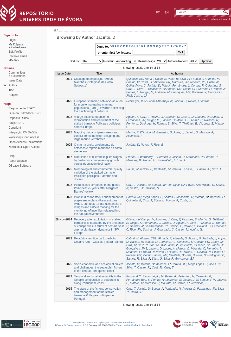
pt (158, 12)
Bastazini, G (164, 132)
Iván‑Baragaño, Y (156, 226)
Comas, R (197, 85)
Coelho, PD (201, 241)
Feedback (147, 325)
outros (205, 101)
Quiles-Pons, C (136, 85)
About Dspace (18, 160)
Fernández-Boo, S (138, 279)
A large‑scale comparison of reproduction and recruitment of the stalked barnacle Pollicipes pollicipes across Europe (97, 122)
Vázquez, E (206, 123)
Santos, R (132, 258)
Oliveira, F (204, 89)
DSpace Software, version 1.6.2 (71, 325)
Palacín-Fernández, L (175, 85)
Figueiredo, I (187, 245)
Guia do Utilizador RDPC (25, 113)
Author (13, 85)
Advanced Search (221, 19)
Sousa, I (197, 79)
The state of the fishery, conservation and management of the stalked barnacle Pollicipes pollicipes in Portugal (97, 293)
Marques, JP (180, 82)
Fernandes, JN (135, 120)
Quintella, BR (134, 79)
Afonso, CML (148, 238)
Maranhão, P (194, 157)
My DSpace (16, 44)
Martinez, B (133, 160)
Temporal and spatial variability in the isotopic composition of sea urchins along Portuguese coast (97, 280)
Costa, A (212, 82)
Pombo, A (172, 200)
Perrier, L (132, 123)
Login (12, 40)
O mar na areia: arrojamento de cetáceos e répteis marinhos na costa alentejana (98, 148)
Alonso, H (194, 238)
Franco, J (132, 157)
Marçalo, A (206, 132)
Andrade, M (162, 92)
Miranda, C (198, 248)
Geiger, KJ (153, 120)
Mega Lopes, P (152, 197)
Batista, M (136, 241)
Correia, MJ (133, 197)
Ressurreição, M (152, 276)
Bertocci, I (163, 157)
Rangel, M (146, 92)
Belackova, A (156, 89)
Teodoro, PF (197, 82)
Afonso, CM (174, 89)
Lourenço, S (173, 279)
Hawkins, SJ (152, 188)
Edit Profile (16, 51)
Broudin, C (172, 117)
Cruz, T (130, 89)
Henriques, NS (180, 92)
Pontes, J (219, 89)
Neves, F (194, 101)
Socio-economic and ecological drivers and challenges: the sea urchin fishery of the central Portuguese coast (98, 267)
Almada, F (164, 238)
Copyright (15, 127)
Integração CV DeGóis (23, 132)
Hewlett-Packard (131, 325)
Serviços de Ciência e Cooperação (91, 322)
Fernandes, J (151, 223)
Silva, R (168, 258)
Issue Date (15, 80)
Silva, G (157, 258)
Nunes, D (175, 252)
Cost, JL (157, 267)
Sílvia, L (159, 200)
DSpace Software (20, 165)
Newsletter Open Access (24, 147)
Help (12, 156)
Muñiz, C (196, 120)
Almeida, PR (162, 82)
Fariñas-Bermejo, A (159, 101)
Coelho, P (132, 82)
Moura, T (148, 252)
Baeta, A (170, 276)
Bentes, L (132, 92)
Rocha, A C (133, 276)
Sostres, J (149, 229)
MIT (116, 325)
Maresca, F (217, 197)
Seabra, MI (159, 185)
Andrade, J (209, 238)
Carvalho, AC (167, 241)
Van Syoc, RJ (176, 185)
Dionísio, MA (156, 245)
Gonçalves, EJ (184, 258)
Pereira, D (178, 169)
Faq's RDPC (17, 123)
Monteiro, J (214, 248)
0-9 (112, 46)
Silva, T (142, 89)
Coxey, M (217, 241)
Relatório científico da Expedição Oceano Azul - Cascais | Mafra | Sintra (98, 240)
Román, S (163, 123)
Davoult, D (202, 117)
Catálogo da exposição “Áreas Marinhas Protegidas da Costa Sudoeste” (93, 82)
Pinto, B (173, 79)
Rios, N (201, 255)
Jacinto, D (153, 85)
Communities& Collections (17, 74)
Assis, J (178, 132)
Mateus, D (183, 120)
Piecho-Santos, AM (155, 255)
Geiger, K (136, 223)
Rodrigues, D (215, 255)
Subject (13, 95)
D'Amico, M (147, 132)
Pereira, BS (133, 255)
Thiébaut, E (189, 123)
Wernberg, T (148, 157)
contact (203, 19)
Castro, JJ (140, 95)
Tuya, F (181, 160)
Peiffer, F (218, 252)
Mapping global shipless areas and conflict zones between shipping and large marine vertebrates (97, 136)
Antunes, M (212, 79)
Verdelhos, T (199, 283)
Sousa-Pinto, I (165, 160)
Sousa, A (132, 169)
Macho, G (208, 185)
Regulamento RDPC (22, 108)
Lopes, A (169, 248)
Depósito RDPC (19, 118)
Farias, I (172, 245)
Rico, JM (135, 229)
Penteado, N (162, 169)
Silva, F (145, 258)
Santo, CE (189, 89)
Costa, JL (147, 82)
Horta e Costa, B (155, 79)
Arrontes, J (162, 219)
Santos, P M (207, 279)
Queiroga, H (147, 123)
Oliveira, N (204, 252)
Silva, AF (185, 79)
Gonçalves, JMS (136, 248)
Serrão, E (183, 283)
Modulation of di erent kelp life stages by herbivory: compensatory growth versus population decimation (98, 160)
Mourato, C (168, 283)
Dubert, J (216, 117)
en (167, 12)
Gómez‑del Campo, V (140, 219)
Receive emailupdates (18, 58)
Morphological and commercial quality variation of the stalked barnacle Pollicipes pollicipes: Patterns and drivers (98, 174)
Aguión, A (132, 117)
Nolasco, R (211, 120)
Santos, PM (171, 197)
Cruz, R (131, 245)
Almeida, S (180, 238)
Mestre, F (132, 132)
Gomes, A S (190, 279)
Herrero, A (136, 226)
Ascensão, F (134, 135)
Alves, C (214, 264)
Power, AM (193, 185)
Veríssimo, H (186, 276)
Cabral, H (132, 238)
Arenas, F (148, 160)
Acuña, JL (157, 117)
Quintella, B (133, 200)
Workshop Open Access (24, 137)
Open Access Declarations (26, 142)
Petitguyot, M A (136, 101)
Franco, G (202, 245)
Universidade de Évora (123, 322)
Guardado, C (165, 229)
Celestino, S (213, 85)
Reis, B (158, 144)
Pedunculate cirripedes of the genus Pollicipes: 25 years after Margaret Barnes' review (97, 188)
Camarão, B (203, 276)
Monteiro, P (199, 92)
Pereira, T (210, 157)
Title (11, 90)
